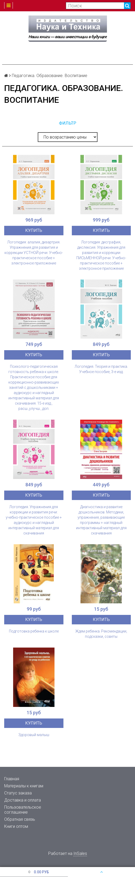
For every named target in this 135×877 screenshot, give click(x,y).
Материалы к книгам (23, 785)
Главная (11, 778)
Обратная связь (19, 819)
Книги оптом (16, 826)
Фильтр (67, 123)
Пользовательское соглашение (22, 810)
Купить (33, 230)
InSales (80, 853)
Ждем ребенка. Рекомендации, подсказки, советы (101, 634)
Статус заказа (18, 793)
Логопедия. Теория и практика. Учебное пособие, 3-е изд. (101, 369)
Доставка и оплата (22, 800)
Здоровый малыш (33, 735)
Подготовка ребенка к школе (34, 631)
